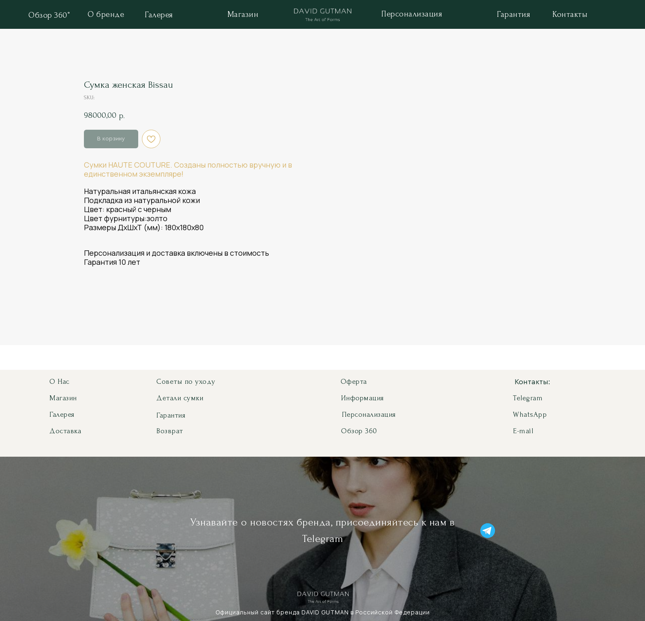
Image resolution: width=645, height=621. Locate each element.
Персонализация (411, 14)
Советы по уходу (186, 381)
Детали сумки (179, 398)
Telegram (528, 398)
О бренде (106, 14)
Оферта (354, 381)
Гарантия (513, 14)
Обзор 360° (49, 15)
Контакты (569, 14)
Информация (362, 398)
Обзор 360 (359, 431)
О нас (59, 381)
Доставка (65, 431)
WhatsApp (530, 414)
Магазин (243, 14)
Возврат (169, 431)
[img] (323, 16)
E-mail (523, 431)
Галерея (159, 14)
